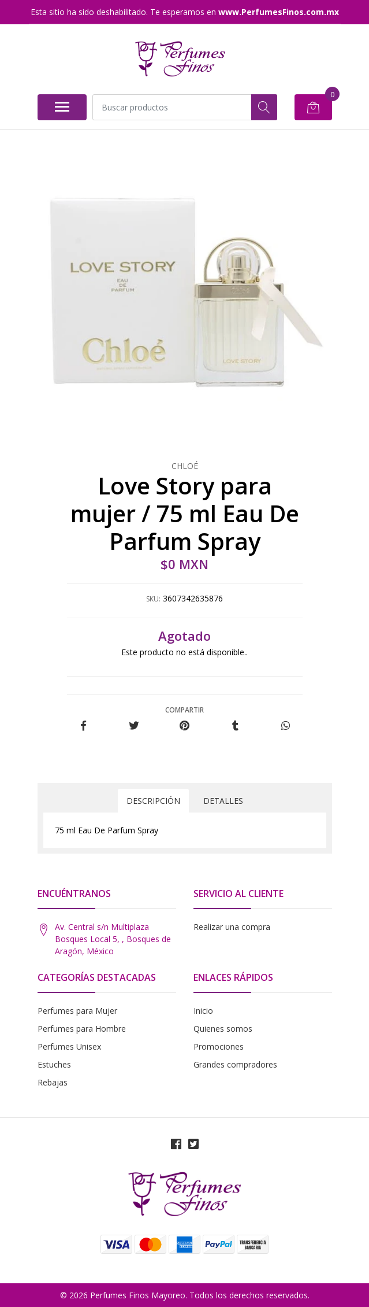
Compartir (184, 710)
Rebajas (53, 1082)
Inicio (203, 1010)
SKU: (153, 599)
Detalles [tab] (223, 800)
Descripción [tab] (153, 800)
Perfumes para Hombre (82, 1028)
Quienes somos (222, 1028)
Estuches (54, 1064)
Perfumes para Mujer (77, 1010)
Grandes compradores (235, 1064)
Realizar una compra (231, 926)
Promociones (218, 1046)
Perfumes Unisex (69, 1046)
